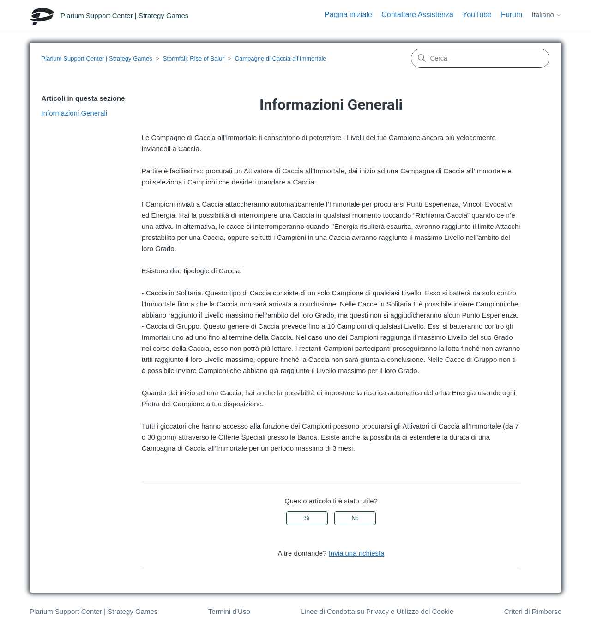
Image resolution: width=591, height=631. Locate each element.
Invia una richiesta (357, 553)
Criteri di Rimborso (532, 611)
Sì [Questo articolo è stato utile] (306, 518)
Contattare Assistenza (417, 14)
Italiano (546, 14)
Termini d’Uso (229, 611)
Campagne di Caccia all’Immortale (280, 58)
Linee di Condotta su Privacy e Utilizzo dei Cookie (377, 611)
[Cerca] (480, 58)
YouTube (477, 14)
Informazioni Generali (75, 113)
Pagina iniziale (348, 14)
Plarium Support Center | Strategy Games (97, 58)
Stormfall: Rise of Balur (193, 58)
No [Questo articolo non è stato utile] (354, 518)
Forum (511, 14)
